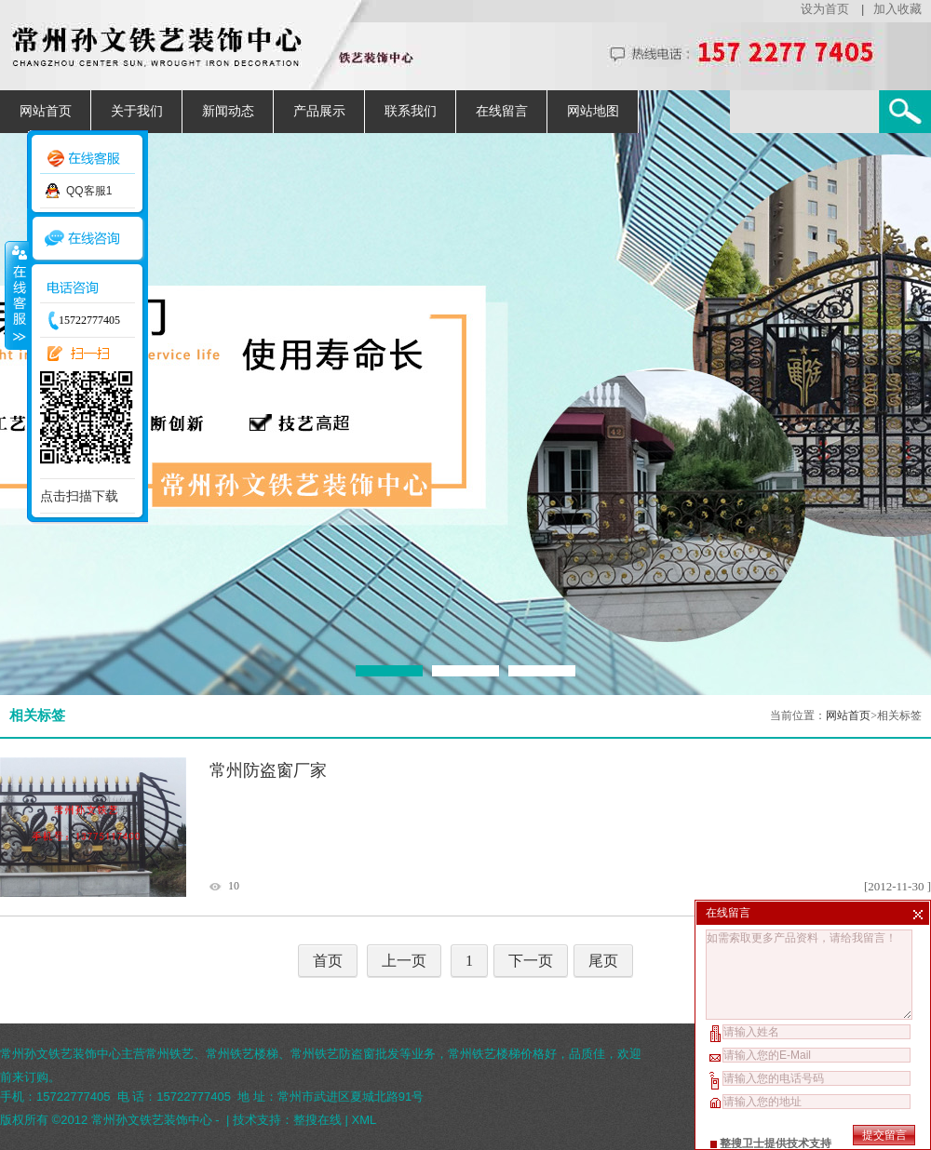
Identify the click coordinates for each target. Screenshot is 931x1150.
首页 (328, 961)
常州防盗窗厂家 (268, 770)
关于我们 (137, 111)
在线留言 (502, 111)
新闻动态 (228, 111)
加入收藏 (897, 9)
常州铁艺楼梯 (242, 1054)
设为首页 (825, 9)
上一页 (404, 961)
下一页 (530, 961)
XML (364, 1120)
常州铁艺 (169, 1054)
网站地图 (593, 111)
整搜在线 (317, 1120)
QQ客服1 (89, 190)
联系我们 (411, 111)
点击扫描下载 (79, 495)
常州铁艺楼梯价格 (496, 1054)
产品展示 (319, 111)
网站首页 (46, 111)
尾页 (603, 961)
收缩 (16, 295)
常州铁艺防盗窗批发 (344, 1054)
